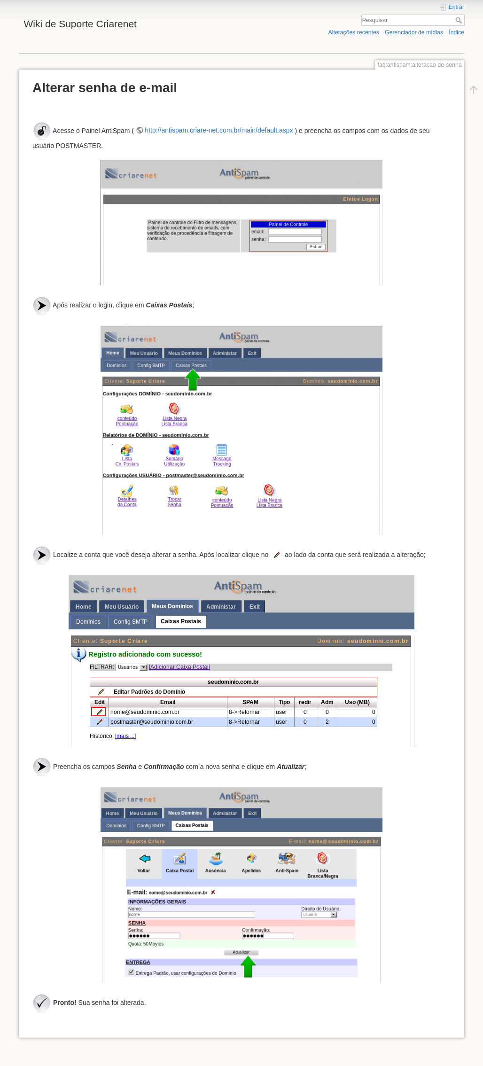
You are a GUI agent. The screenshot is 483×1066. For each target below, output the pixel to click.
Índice (456, 32)
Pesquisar (459, 20)
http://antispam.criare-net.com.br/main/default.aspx (219, 130)
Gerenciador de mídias (414, 32)
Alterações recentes (353, 32)
